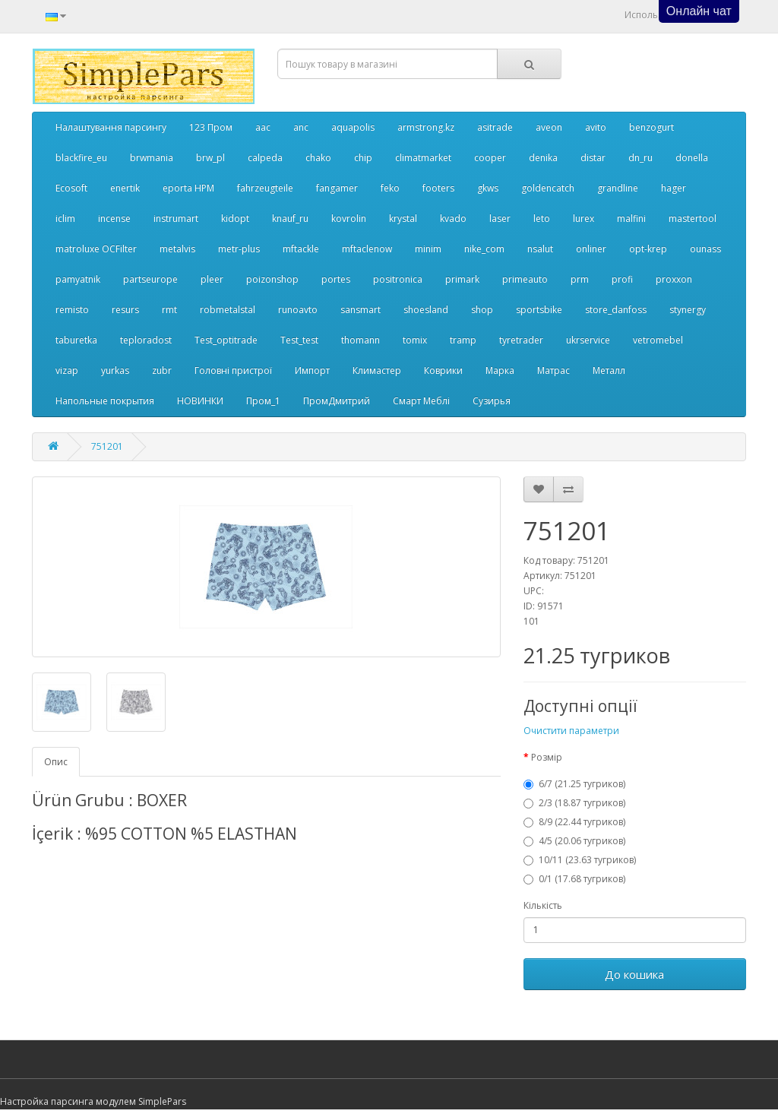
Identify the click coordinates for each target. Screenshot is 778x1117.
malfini (631, 218)
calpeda (265, 157)
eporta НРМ (188, 188)
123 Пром (210, 127)
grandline (617, 188)
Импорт (312, 370)
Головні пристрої (233, 370)
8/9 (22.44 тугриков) (574, 821)
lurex (583, 218)
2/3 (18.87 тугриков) (574, 802)
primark (462, 279)
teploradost (146, 340)
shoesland (425, 309)
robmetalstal (227, 309)
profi (622, 279)
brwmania (151, 157)
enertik (125, 188)
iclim (65, 218)
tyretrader (521, 340)
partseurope (150, 279)
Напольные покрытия (104, 400)
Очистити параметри (571, 730)
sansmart (360, 309)
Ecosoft (71, 188)
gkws (487, 188)
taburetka (76, 340)
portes (335, 279)
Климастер (377, 370)
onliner (591, 248)
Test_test (299, 340)
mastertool (692, 218)
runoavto (298, 309)
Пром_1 (263, 400)
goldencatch (547, 188)
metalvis (177, 248)
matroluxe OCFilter (96, 248)
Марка (499, 370)
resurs (125, 309)
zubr (162, 370)
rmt (169, 309)
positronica (397, 279)
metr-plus (239, 248)
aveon (549, 127)
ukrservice (588, 340)
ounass (705, 248)
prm (580, 279)
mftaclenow (367, 248)
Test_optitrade (226, 340)
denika (543, 157)
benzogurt (651, 127)
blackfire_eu (81, 157)
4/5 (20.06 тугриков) (574, 840)
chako (318, 157)
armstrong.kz (425, 127)
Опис (56, 761)
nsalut (540, 248)
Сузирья (492, 400)
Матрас (553, 370)
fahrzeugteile (265, 188)
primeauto (525, 279)
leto (541, 218)
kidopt (235, 218)
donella (691, 157)
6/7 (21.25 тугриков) (574, 783)
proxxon (674, 279)
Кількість (542, 905)
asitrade (495, 127)
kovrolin (348, 218)
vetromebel (658, 340)
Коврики (443, 370)
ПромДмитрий (336, 400)
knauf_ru (290, 218)
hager (673, 188)
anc (300, 127)
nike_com (484, 248)
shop (482, 309)
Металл (609, 370)
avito (595, 127)
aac (262, 127)
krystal (403, 218)
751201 (107, 446)
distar (593, 157)
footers (438, 188)
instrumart (175, 218)
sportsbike (539, 309)
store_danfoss (616, 309)
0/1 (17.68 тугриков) (574, 878)
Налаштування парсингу (110, 127)
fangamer (337, 188)
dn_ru (640, 157)
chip (363, 157)
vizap (66, 370)
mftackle (301, 248)
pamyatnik (77, 279)
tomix (415, 340)
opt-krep (648, 248)
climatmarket (423, 157)
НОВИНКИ (200, 400)
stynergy (687, 309)
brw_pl (210, 157)
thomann (360, 340)
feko (390, 188)
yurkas (115, 370)
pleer (212, 279)
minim (428, 248)
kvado (453, 218)
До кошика (634, 974)
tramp (463, 340)
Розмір (546, 757)
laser (500, 218)
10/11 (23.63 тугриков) (579, 859)
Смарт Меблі (421, 400)
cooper (490, 157)
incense (114, 218)
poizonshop (272, 279)
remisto (72, 309)
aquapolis (353, 127)
